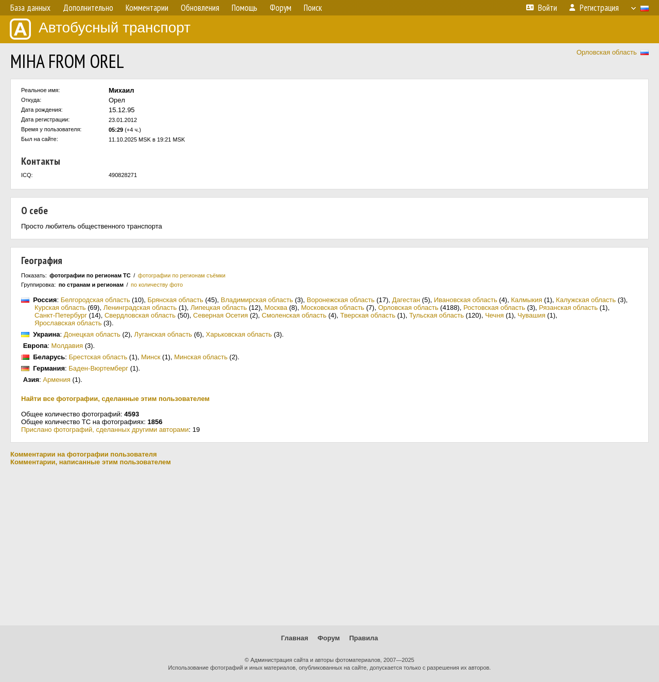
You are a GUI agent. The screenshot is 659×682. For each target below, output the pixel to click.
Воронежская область (341, 300)
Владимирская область (257, 300)
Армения (57, 379)
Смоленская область (294, 315)
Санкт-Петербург (60, 315)
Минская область (201, 357)
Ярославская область (67, 323)
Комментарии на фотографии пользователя (83, 454)
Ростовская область (494, 307)
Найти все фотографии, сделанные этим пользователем (115, 399)
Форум (329, 638)
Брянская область (175, 300)
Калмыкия (526, 300)
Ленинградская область (140, 307)
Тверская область (367, 315)
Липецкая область (218, 307)
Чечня (494, 315)
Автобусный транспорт (100, 29)
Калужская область (586, 300)
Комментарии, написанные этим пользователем (90, 462)
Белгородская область (95, 300)
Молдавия (67, 345)
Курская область (60, 307)
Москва (276, 307)
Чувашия (531, 315)
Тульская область (436, 315)
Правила (363, 638)
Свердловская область (140, 315)
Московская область (333, 307)
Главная (294, 638)
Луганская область (163, 334)
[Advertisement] (329, 546)
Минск (150, 357)
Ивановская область (465, 300)
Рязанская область (568, 307)
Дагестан (406, 300)
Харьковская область (239, 334)
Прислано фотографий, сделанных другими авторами (105, 429)
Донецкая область (92, 334)
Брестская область (97, 357)
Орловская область (607, 52)
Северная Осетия (220, 315)
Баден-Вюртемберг (98, 368)
